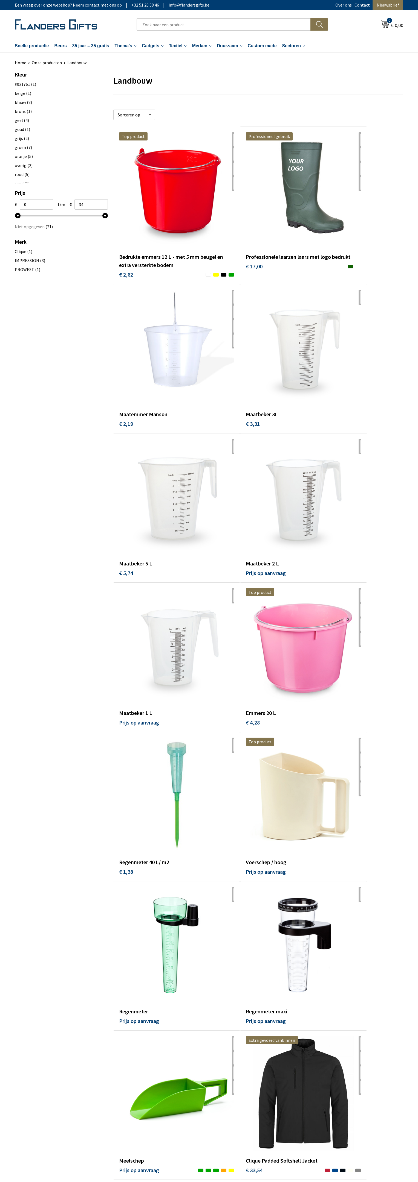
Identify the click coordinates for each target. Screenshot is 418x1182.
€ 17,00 (224, 242)
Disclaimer (322, 1056)
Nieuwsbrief (388, 5)
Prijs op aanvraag (332, 362)
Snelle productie (32, 45)
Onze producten (47, 62)
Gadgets (150, 45)
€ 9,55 (223, 966)
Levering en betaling (235, 1039)
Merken (199, 45)
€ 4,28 (223, 481)
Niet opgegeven (34, 226)
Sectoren (291, 45)
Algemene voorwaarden (334, 1031)
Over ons (343, 5)
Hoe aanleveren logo (235, 1064)
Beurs (60, 45)
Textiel (176, 45)
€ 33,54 (224, 719)
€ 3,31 (126, 362)
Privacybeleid (324, 1048)
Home (20, 62)
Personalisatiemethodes (239, 1056)
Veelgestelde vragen (138, 1048)
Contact (362, 5)
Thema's (123, 45)
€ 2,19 (319, 234)
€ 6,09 (223, 847)
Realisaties (226, 1031)
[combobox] (224, 24)
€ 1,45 (319, 728)
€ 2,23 (126, 847)
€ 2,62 (126, 242)
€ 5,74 (223, 362)
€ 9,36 (126, 966)
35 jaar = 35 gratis (90, 45)
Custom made (262, 45)
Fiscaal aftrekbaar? (233, 1048)
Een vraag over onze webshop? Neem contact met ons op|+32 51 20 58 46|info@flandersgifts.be (112, 5)
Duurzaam (227, 45)
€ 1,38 (319, 481)
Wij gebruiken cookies (332, 1039)
